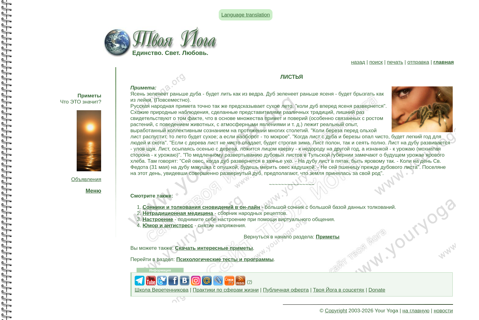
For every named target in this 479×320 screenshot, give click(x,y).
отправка (418, 62)
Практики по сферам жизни (226, 290)
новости (443, 311)
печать (395, 62)
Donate (376, 290)
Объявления (86, 179)
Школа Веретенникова (161, 290)
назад (358, 62)
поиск (376, 62)
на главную (415, 311)
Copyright (336, 311)
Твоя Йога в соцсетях (338, 290)
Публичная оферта (286, 290)
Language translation (245, 15)
